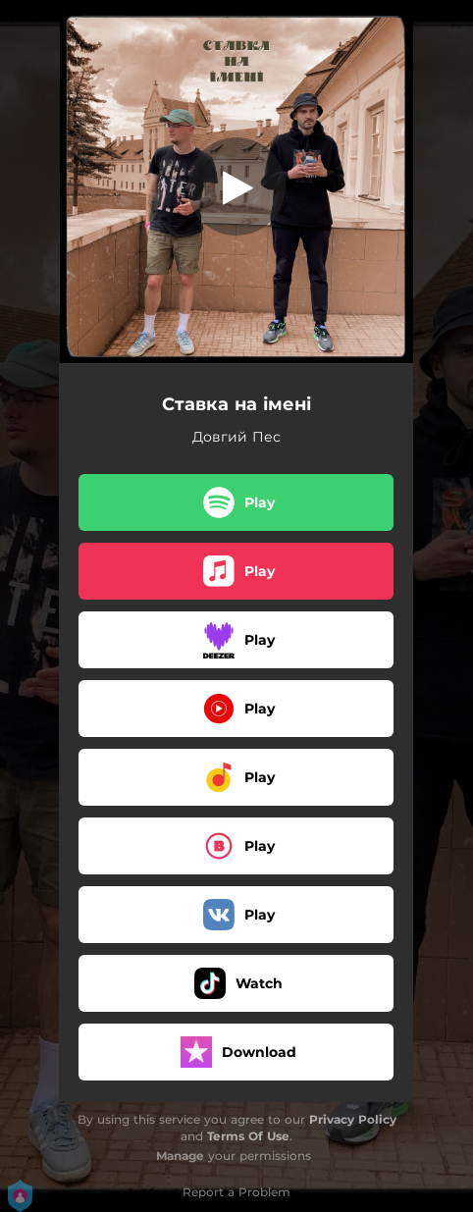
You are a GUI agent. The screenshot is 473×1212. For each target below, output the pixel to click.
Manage (180, 1155)
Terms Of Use (248, 1136)
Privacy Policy (352, 1119)
